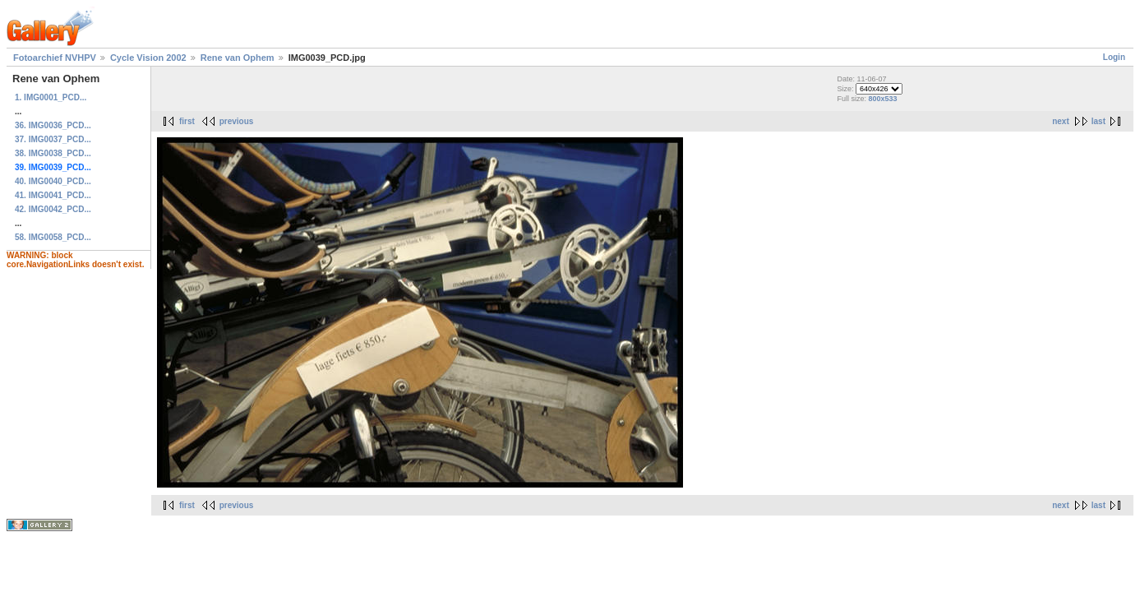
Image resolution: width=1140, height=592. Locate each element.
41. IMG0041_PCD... (53, 195)
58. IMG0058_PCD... (53, 237)
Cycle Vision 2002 (148, 57)
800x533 (883, 99)
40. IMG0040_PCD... (53, 181)
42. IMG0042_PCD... (53, 209)
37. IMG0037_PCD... (53, 139)
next (1060, 121)
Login (1114, 57)
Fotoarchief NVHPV (54, 57)
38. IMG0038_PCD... (53, 153)
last (1098, 121)
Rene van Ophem (238, 57)
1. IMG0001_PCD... (50, 97)
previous (236, 121)
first (187, 121)
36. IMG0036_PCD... (53, 125)
